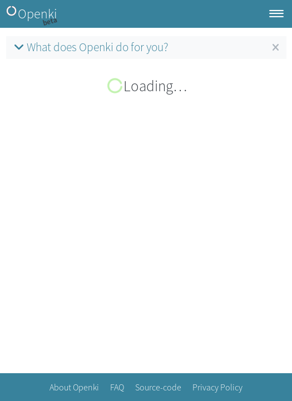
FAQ (117, 387)
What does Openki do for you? (90, 47)
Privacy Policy (217, 387)
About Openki (74, 387)
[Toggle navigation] (276, 14)
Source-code (158, 387)
